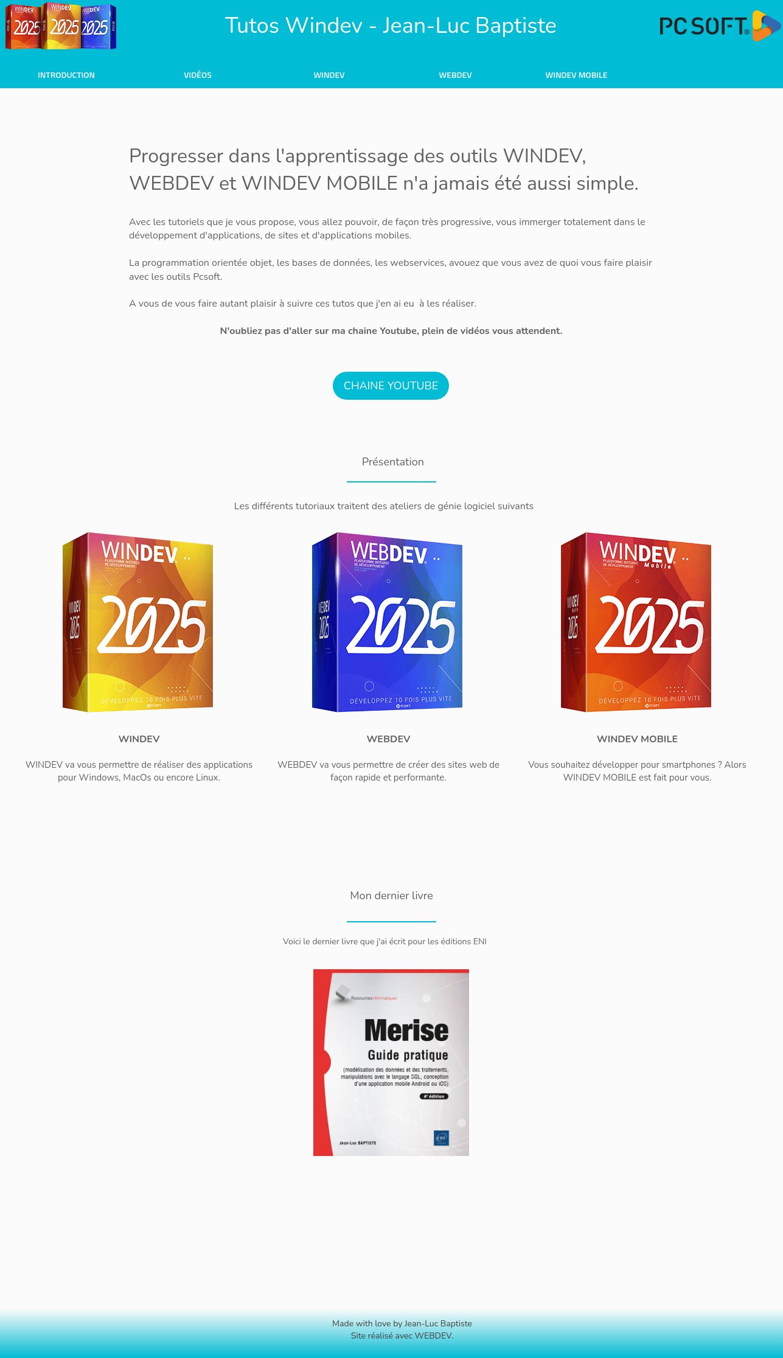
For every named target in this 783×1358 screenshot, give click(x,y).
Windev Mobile (576, 74)
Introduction (66, 74)
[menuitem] (66, 74)
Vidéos (198, 74)
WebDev (455, 74)
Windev (328, 74)
